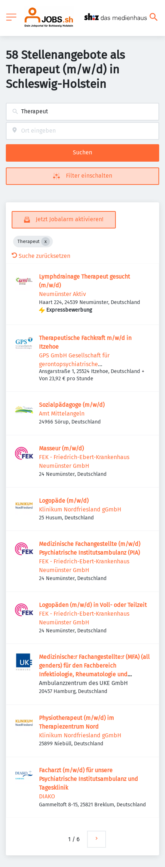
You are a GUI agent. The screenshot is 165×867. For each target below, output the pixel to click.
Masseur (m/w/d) (61, 448)
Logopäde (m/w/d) (64, 500)
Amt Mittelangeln (62, 413)
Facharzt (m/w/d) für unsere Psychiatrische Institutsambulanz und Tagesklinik (88, 779)
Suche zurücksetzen (41, 255)
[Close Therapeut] (45, 241)
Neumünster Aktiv (62, 294)
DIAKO (47, 796)
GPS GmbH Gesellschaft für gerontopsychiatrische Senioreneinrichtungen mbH (76, 364)
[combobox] (82, 112)
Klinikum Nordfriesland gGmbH (80, 509)
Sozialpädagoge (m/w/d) (72, 404)
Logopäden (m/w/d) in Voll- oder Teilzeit (93, 604)
